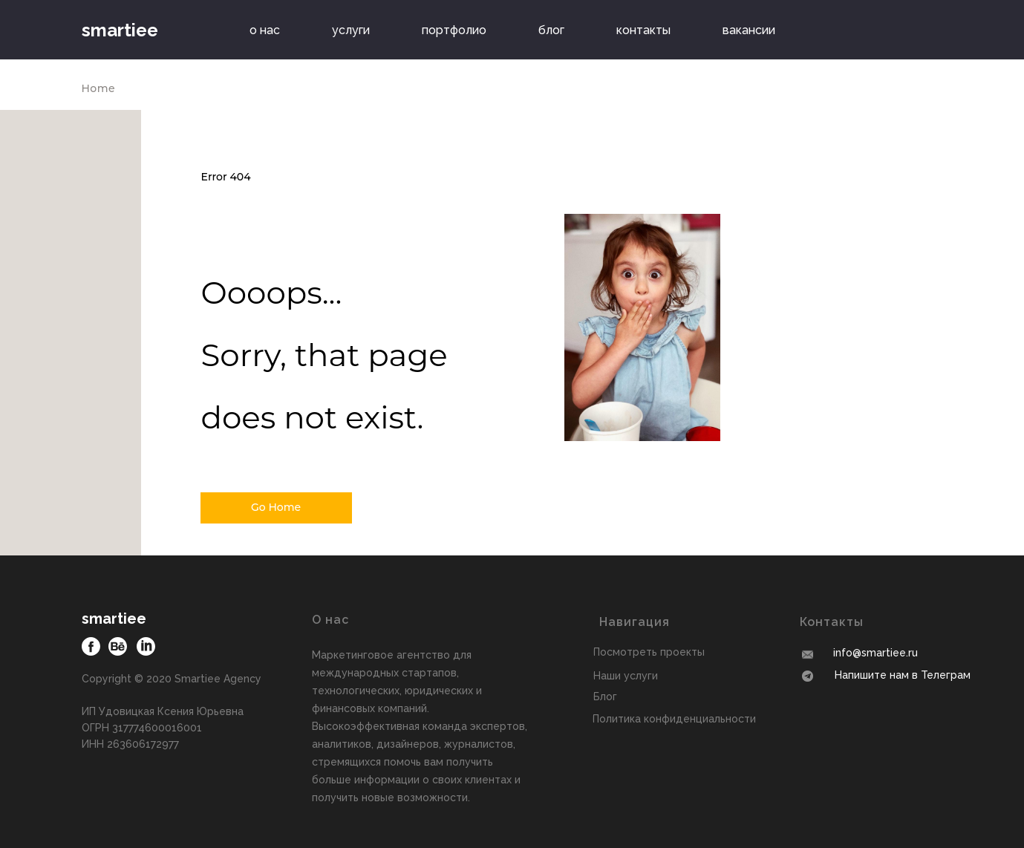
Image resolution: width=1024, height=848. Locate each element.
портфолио (454, 30)
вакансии (749, 30)
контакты (643, 30)
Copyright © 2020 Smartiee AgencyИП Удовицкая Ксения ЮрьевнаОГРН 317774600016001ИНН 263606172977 (171, 711)
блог (551, 30)
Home (99, 88)
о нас (265, 30)
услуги (351, 30)
